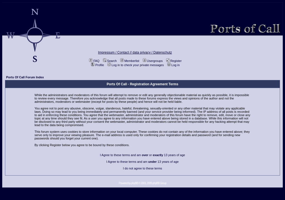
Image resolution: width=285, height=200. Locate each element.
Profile (97, 65)
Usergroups (153, 60)
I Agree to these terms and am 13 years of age (142, 161)
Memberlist (129, 60)
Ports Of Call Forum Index (25, 77)
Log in (173, 65)
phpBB (134, 183)
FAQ (94, 60)
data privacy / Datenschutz (152, 52)
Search (110, 60)
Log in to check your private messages (135, 65)
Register (174, 60)
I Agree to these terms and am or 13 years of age (142, 155)
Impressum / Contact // (115, 52)
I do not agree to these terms (142, 168)
